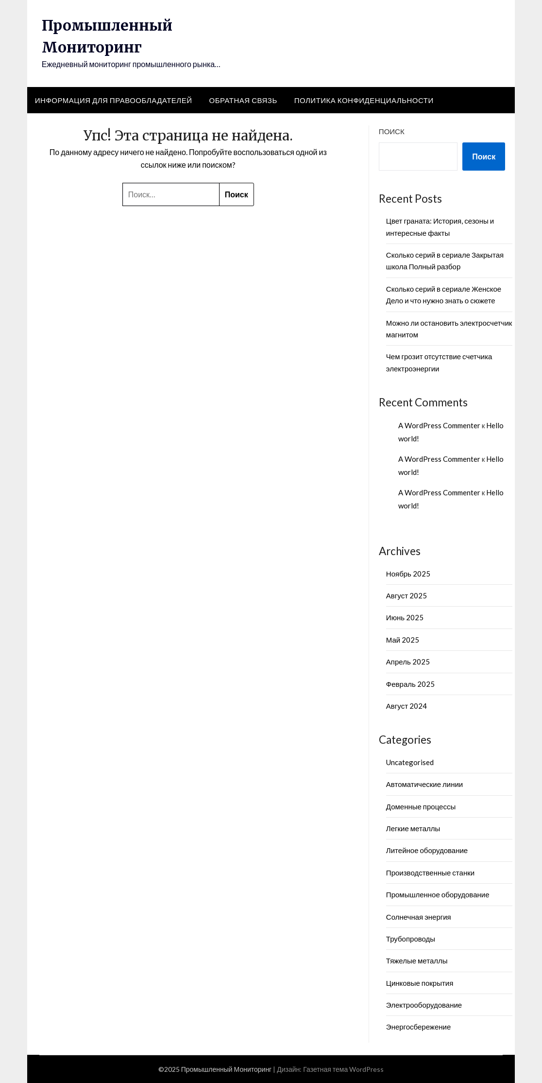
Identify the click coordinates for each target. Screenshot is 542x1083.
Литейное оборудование (427, 850)
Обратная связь (243, 100)
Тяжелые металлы (417, 960)
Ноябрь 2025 (408, 573)
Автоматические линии (424, 784)
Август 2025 (406, 595)
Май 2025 (402, 639)
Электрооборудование (424, 1004)
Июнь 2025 (404, 617)
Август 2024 (406, 705)
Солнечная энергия (418, 916)
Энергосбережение (418, 1026)
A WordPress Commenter (439, 425)
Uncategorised (410, 762)
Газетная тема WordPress (343, 1069)
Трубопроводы (410, 938)
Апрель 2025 (408, 661)
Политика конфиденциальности (364, 100)
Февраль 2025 (410, 684)
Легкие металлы (413, 828)
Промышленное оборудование (438, 894)
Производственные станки (430, 872)
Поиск (392, 131)
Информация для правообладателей (113, 100)
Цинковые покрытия (419, 982)
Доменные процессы (421, 806)
